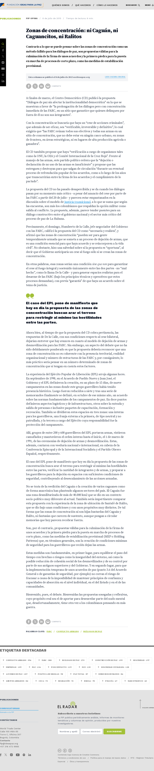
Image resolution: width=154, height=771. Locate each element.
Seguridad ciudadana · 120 (113, 667)
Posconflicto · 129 (59, 667)
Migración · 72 (64, 681)
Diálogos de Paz (92, 631)
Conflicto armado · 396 (17, 660)
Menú (149, 5)
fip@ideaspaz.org (9, 743)
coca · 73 (41, 681)
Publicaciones (9, 699)
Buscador (133, 5)
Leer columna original (115, 77)
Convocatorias (10, 708)
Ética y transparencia (79, 761)
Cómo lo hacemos (107, 5)
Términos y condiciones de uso (72, 758)
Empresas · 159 (12, 667)
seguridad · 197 (139, 660)
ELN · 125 (85, 667)
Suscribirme (114, 731)
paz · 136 (35, 667)
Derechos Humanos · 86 (109, 674)
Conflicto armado (67, 631)
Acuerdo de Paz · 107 (15, 674)
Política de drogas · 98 (48, 674)
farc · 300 (44, 660)
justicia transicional (77, 202)
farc (49, 631)
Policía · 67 (109, 681)
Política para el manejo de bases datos (108, 758)
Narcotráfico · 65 (135, 681)
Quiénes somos (60, 5)
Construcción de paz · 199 (106, 660)
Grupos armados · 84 (15, 681)
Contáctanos (8, 720)
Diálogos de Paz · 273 (72, 660)
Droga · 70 (88, 681)
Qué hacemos (83, 5)
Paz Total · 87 (79, 674)
